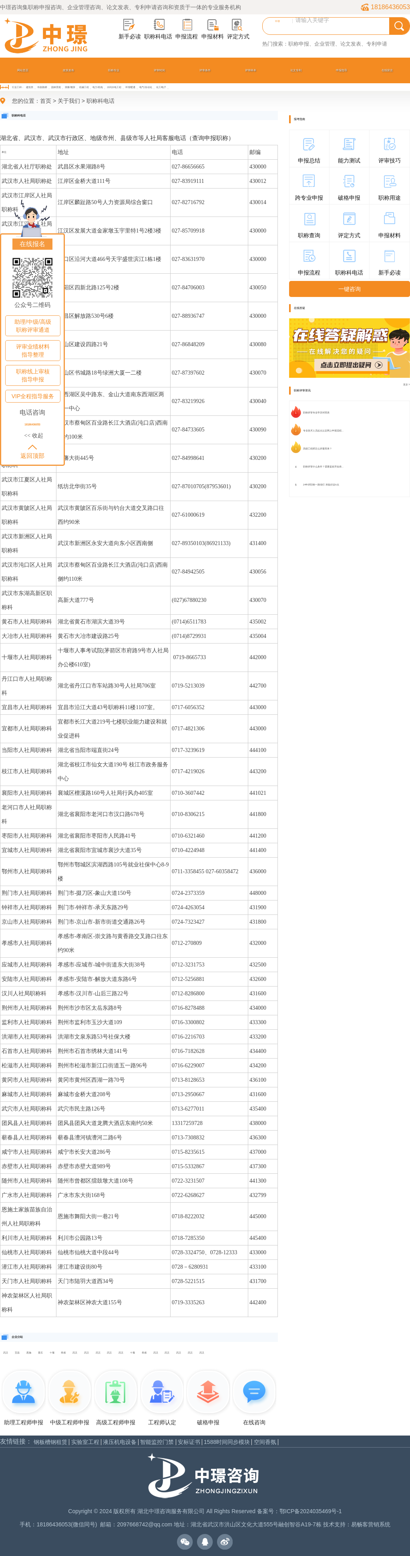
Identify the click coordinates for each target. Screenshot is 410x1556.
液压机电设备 (120, 1442)
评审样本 (250, 70)
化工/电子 (161, 87)
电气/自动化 (145, 87)
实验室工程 (85, 1442)
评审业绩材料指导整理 (33, 350)
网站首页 (22, 70)
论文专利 (295, 70)
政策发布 (68, 70)
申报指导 (341, 70)
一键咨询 (349, 289)
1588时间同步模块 (227, 1442)
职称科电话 (100, 101)
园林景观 (56, 87)
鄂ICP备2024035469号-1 (310, 1511)
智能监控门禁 (157, 1442)
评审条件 (205, 70)
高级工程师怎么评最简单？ (317, 448)
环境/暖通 (130, 87)
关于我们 (69, 101)
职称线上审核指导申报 (33, 375)
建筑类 (29, 87)
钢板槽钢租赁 (50, 1442)
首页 (45, 101)
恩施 (28, 1352)
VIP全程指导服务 (33, 396)
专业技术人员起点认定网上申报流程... (323, 430)
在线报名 (32, 244)
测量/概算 (70, 87)
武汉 (5, 1352)
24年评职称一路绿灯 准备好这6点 (321, 484)
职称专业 (113, 70)
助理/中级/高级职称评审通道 (32, 326)
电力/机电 (97, 87)
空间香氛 (265, 1442)
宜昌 (17, 1352)
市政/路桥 (42, 87)
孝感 (63, 1352)
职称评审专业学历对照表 (316, 412)
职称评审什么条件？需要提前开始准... (323, 466)
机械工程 (84, 87)
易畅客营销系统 (370, 1524)
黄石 (40, 1352)
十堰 (52, 1352)
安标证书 (189, 1442)
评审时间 (159, 70)
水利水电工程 (114, 87)
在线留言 (387, 70)
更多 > (406, 384)
